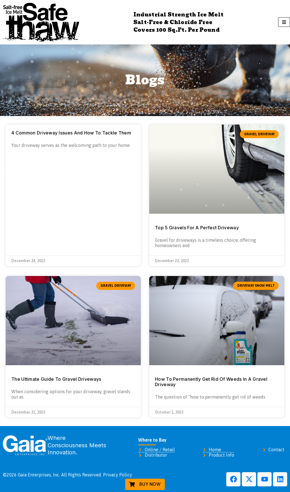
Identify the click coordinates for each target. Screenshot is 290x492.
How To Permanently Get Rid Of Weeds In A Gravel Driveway (211, 381)
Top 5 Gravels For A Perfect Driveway (197, 227)
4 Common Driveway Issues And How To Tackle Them (71, 133)
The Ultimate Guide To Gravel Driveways (56, 379)
